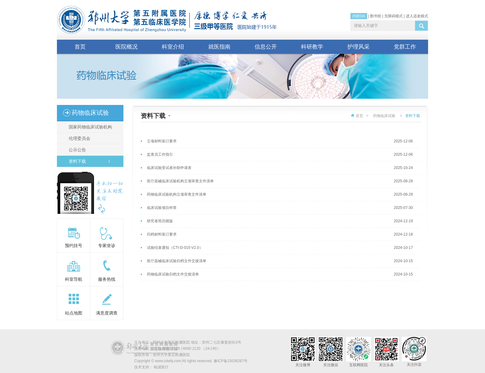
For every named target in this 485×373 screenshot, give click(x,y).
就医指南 (219, 47)
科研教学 (312, 47)
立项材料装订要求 (162, 141)
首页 (80, 47)
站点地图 (73, 312)
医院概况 (126, 47)
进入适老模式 (417, 16)
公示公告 (75, 149)
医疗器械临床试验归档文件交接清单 (176, 261)
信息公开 (266, 47)
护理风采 (358, 47)
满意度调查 (107, 312)
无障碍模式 (393, 16)
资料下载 (75, 161)
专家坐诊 (106, 245)
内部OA (358, 16)
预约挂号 (73, 245)
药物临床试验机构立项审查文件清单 (176, 194)
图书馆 (375, 16)
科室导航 (73, 279)
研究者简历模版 (160, 221)
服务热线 (106, 279)
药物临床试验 (384, 116)
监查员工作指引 (160, 154)
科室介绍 (173, 47)
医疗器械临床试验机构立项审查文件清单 (180, 181)
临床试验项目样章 (162, 208)
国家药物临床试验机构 (88, 126)
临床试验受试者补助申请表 (169, 168)
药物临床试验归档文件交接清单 (173, 274)
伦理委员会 (77, 138)
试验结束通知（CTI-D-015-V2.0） (175, 247)
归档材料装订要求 (162, 234)
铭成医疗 (161, 367)
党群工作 (405, 47)
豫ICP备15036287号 (230, 361)
